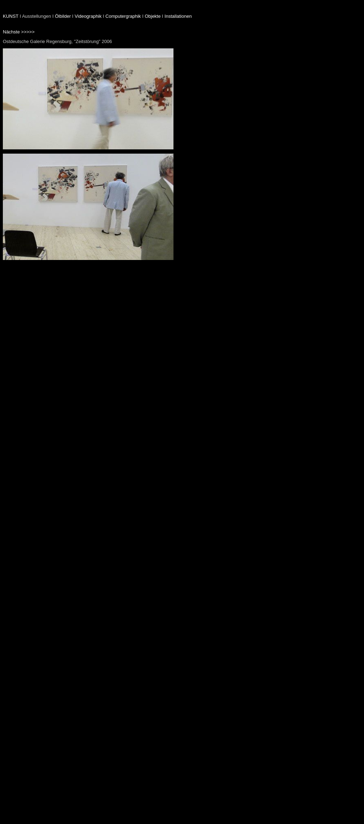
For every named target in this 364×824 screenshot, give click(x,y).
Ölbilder (63, 16)
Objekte (153, 16)
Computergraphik (123, 16)
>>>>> (27, 31)
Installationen (178, 16)
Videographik (88, 16)
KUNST (10, 16)
